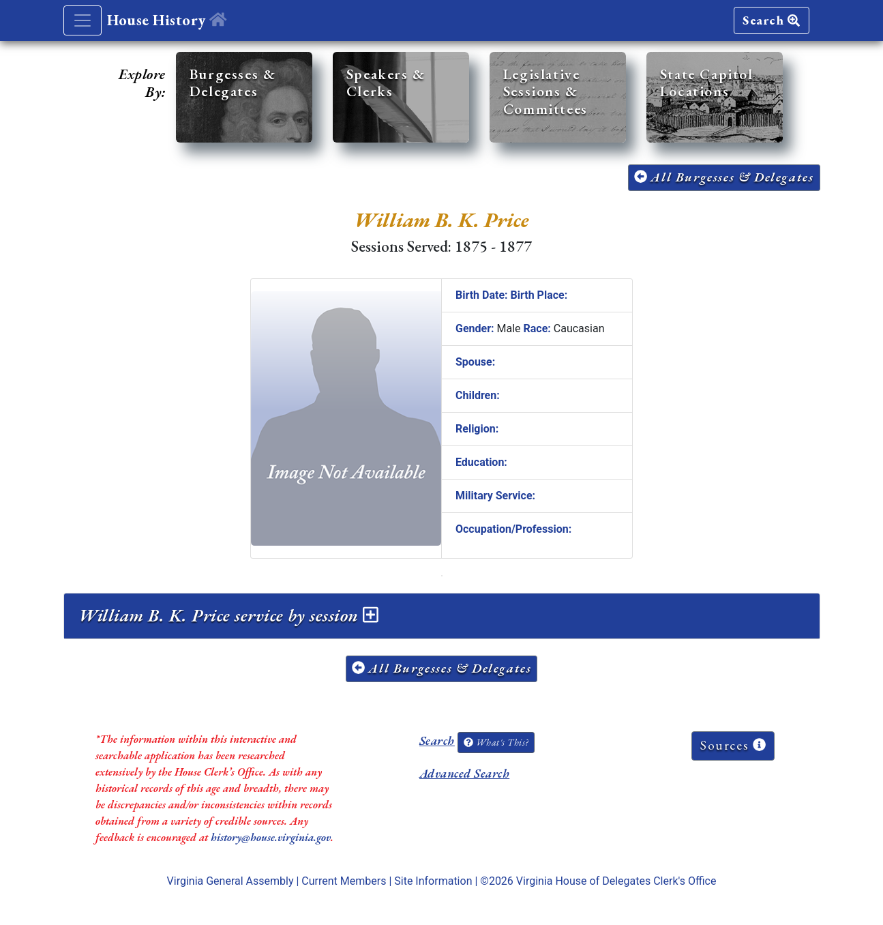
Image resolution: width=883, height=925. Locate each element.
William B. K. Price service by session (228, 615)
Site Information (433, 881)
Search (771, 20)
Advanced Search (464, 773)
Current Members (343, 881)
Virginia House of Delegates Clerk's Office (616, 881)
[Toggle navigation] (82, 20)
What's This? (496, 742)
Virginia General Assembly (230, 881)
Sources (733, 745)
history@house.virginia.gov (271, 837)
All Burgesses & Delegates (724, 177)
